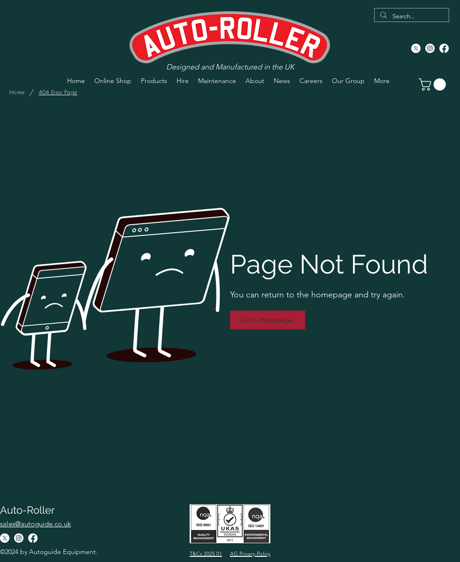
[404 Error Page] (58, 92)
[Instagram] (430, 48)
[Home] (17, 92)
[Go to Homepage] (267, 320)
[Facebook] (444, 48)
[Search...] (410, 16)
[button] (434, 84)
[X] (416, 48)
